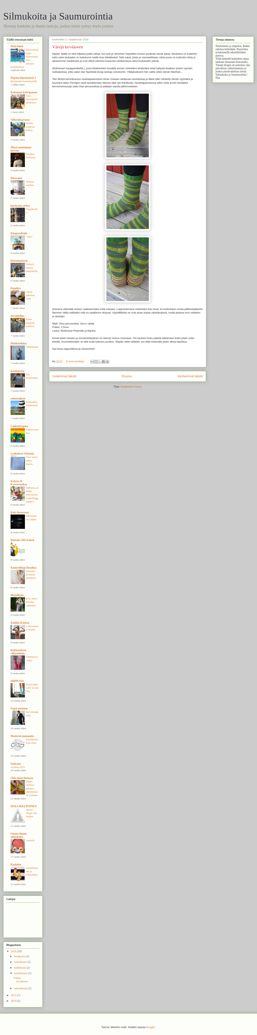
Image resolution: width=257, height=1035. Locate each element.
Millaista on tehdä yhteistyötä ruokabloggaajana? (32, 494)
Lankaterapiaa (19, 426)
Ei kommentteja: (75, 361)
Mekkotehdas (19, 343)
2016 (14, 951)
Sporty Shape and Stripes (31, 813)
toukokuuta (20, 961)
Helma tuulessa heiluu (30, 127)
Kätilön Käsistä (20, 622)
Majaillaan (17, 595)
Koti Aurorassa (20, 512)
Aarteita (30, 840)
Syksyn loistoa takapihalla (31, 268)
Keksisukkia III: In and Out (32, 688)
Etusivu (127, 376)
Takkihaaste (32, 346)
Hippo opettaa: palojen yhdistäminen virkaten (32, 788)
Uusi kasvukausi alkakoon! (32, 99)
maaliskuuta (21, 973)
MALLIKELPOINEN (24, 806)
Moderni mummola (22, 736)
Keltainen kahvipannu (24, 92)
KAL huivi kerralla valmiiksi (31, 602)
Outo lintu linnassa (22, 778)
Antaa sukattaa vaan (30, 295)
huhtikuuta (20, 967)
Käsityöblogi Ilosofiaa (23, 567)
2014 (14, 1000)
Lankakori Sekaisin (22, 453)
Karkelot (16, 864)
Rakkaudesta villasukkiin (18, 652)
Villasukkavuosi (20, 119)
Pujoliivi (16, 288)
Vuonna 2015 (18, 767)
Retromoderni (19, 260)
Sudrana (16, 763)
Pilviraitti (16, 178)
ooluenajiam (18, 398)
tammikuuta (21, 988)
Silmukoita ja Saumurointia (58, 16)
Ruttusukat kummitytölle (24, 81)
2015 (14, 995)
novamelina (17, 315)
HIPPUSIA (17, 681)
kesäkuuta (20, 956)
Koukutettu (17, 371)
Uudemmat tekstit (64, 376)
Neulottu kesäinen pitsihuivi (31, 575)
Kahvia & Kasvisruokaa (19, 483)
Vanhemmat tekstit (190, 376)
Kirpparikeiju (19, 233)
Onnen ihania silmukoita (19, 835)
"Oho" (29, 236)
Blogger (150, 1027)
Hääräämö (17, 46)
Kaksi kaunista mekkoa (30, 323)
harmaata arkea (20, 205)
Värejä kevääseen (67, 46)
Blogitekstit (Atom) (131, 386)
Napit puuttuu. (19, 708)
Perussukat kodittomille (32, 405)
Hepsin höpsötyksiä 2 (23, 77)
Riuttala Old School (22, 540)
